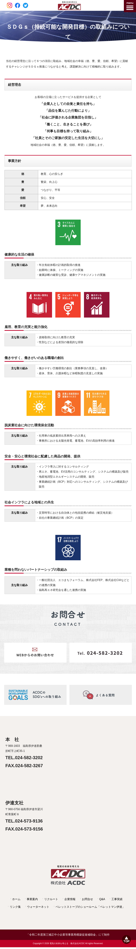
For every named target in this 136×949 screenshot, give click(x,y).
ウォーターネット (38, 906)
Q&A (102, 899)
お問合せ (87, 899)
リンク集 (15, 906)
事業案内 (32, 899)
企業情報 (69, 899)
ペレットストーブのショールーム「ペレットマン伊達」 (90, 906)
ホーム (16, 899)
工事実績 (116, 899)
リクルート (51, 899)
